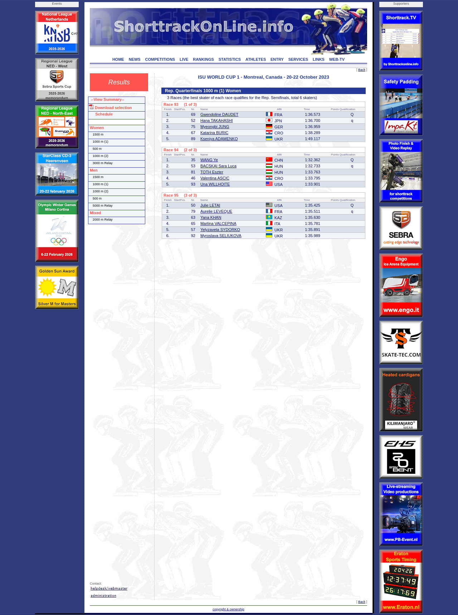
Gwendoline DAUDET (219, 114)
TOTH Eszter (211, 172)
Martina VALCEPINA (218, 223)
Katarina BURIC (214, 133)
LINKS (319, 59)
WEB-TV (337, 59)
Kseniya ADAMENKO (219, 139)
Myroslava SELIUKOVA (221, 235)
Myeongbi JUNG (214, 126)
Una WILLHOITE (215, 184)
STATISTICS (230, 59)
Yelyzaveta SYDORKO (220, 229)
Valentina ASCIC (214, 178)
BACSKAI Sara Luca (218, 166)
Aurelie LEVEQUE (216, 211)
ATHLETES (255, 59)
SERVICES (298, 59)
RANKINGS (203, 59)
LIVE (184, 59)
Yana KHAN (210, 217)
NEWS (135, 59)
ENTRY (277, 59)
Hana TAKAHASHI (216, 120)
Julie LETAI (210, 205)
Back (361, 70)
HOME (118, 59)
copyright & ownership (228, 609)
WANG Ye (209, 160)
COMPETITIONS (160, 59)
